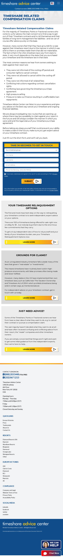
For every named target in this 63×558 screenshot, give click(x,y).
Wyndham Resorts (9, 444)
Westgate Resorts (8, 454)
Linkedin (5, 507)
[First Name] (31, 155)
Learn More (29, 242)
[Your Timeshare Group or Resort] (31, 150)
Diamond (6, 471)
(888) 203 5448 (11, 374)
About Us (6, 428)
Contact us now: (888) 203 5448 (31, 8)
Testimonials (7, 425)
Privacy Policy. (54, 190)
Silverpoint (6, 476)
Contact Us (6, 430)
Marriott (5, 442)
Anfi (4, 466)
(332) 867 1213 (11, 377)
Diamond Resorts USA (10, 439)
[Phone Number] (31, 170)
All (3, 481)
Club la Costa (7, 468)
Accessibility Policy (9, 497)
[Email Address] (31, 165)
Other (5, 457)
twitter (5, 512)
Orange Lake (7, 452)
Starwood (6, 449)
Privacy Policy (7, 495)
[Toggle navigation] (58, 3)
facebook (6, 509)
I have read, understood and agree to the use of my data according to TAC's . (30, 175)
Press (4, 423)
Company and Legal (9, 490)
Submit (28, 181)
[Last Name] (31, 160)
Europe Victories (8, 420)
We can (54, 544)
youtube (5, 514)
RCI (4, 473)
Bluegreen (6, 447)
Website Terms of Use (10, 493)
